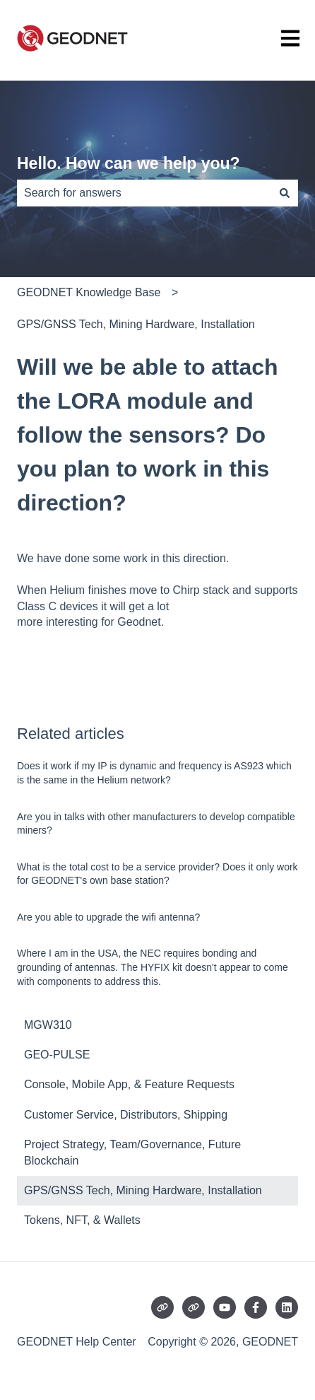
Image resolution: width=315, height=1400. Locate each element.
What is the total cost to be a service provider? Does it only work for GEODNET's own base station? (157, 874)
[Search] (284, 193)
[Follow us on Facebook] (255, 1307)
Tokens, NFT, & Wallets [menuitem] (82, 1220)
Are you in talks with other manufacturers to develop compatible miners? (156, 823)
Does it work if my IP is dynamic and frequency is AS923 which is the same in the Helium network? (154, 773)
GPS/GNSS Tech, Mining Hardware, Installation (136, 324)
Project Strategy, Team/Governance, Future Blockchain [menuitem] (132, 1152)
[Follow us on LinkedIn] (286, 1307)
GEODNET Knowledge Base (88, 292)
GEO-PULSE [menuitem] (57, 1055)
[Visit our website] (162, 1307)
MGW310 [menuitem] (48, 1025)
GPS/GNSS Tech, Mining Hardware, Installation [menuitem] (143, 1190)
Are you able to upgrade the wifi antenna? (108, 917)
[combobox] (144, 193)
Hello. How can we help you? (128, 163)
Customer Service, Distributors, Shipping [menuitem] (125, 1115)
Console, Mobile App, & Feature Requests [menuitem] (129, 1084)
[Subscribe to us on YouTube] (224, 1307)
